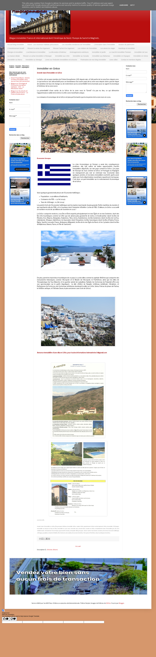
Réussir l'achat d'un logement (63, 48)
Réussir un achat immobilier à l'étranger (37, 56)
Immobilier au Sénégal (34, 60)
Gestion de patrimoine (126, 44)
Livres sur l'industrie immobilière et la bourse (61, 60)
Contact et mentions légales (131, 60)
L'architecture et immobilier (36, 52)
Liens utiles (113, 60)
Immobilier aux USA (62, 56)
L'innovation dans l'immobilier (104, 44)
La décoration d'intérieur (57, 52)
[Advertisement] (19, 244)
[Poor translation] (13, 619)
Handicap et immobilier (126, 48)
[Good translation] (5, 619)
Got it (132, 5)
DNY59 (108, 603)
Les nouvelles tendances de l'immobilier (76, 44)
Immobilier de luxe (141, 52)
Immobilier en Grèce (140, 56)
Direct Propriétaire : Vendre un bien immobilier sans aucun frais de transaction (20, 79)
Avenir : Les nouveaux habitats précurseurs (42, 44)
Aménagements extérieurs (79, 52)
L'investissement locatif (16, 48)
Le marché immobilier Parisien (120, 52)
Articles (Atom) (52, 550)
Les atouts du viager (107, 48)
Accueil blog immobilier (15, 44)
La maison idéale (14, 56)
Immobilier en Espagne (121, 56)
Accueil (78, 546)
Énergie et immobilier (15, 52)
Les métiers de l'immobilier (87, 48)
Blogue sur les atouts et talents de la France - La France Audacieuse (19, 92)
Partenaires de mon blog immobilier (93, 60)
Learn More (123, 5)
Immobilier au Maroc (15, 60)
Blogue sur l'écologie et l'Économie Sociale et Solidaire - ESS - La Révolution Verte (19, 86)
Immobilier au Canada (81, 56)
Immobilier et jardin (99, 52)
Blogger (121, 603)
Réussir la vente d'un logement (39, 48)
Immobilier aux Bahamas (101, 56)
